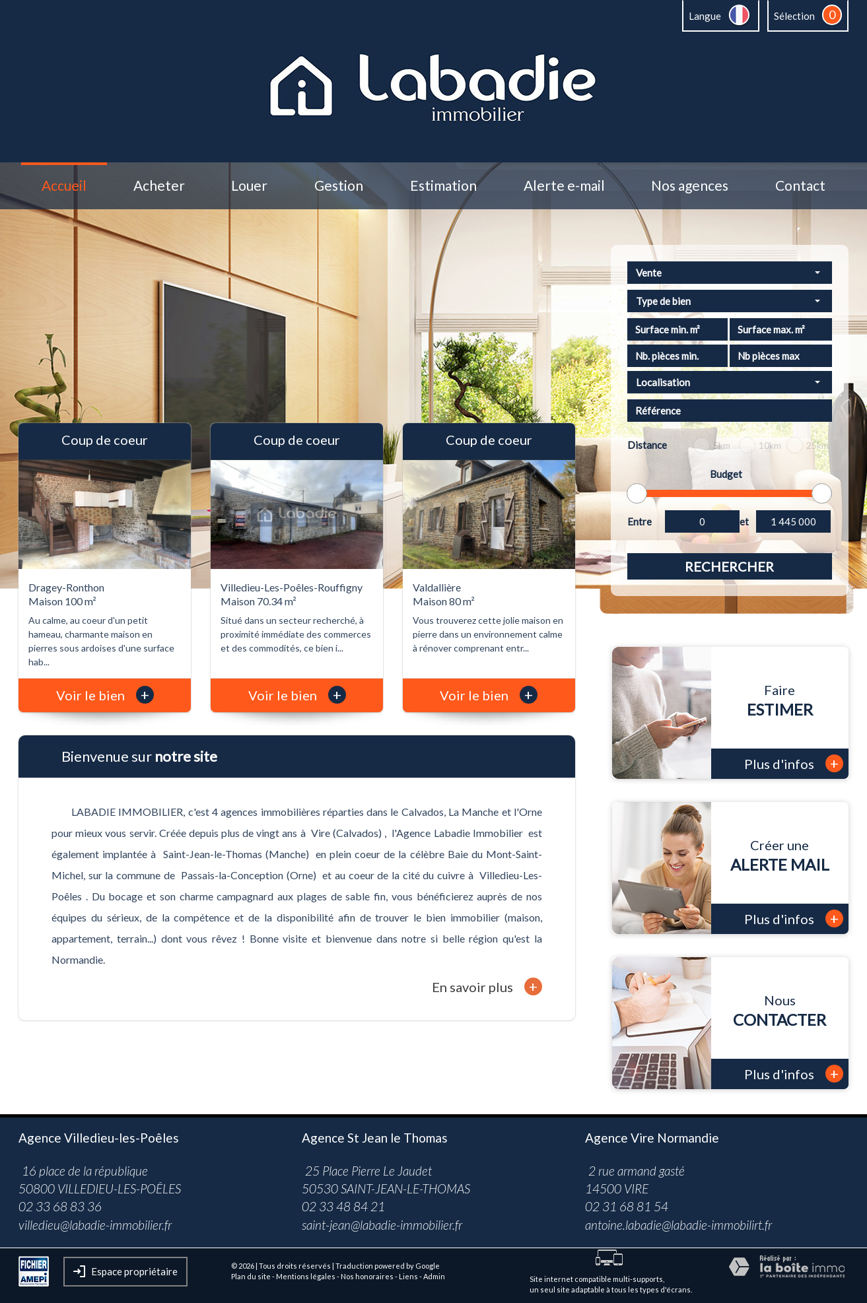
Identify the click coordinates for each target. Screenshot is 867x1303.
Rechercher (729, 566)
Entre (639, 521)
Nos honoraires (367, 1276)
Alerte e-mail (564, 186)
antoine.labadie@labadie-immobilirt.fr (678, 1224)
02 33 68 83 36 (60, 1206)
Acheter (159, 186)
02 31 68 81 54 (626, 1206)
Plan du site (251, 1276)
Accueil (64, 186)
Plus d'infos (793, 763)
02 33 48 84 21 (343, 1206)
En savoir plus (487, 986)
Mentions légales (305, 1276)
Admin (434, 1276)
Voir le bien (105, 695)
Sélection (794, 16)
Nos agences (689, 186)
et (744, 521)
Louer (249, 186)
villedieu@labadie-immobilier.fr (95, 1224)
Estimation (443, 186)
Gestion (338, 186)
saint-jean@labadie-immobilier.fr (382, 1224)
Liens (408, 1276)
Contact (800, 186)
